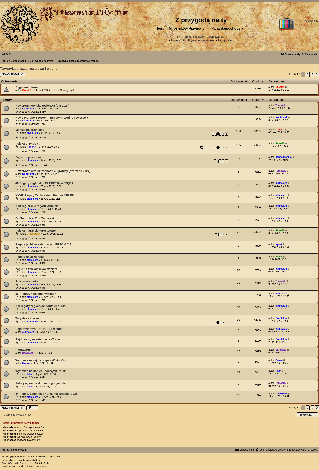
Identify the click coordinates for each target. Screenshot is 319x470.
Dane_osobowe (194, 36)
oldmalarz (32, 160)
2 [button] (307, 74)
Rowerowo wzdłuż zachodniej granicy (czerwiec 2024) (52, 171)
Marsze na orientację (29, 129)
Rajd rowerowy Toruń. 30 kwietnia (39, 329)
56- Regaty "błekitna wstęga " (35, 293)
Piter (29, 374)
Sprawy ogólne (68, 90)
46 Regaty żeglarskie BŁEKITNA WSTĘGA (44, 183)
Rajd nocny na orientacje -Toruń (37, 339)
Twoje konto (178, 40)
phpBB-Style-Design (41, 463)
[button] (317, 74)
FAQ (180, 36)
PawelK (279, 143)
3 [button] (312, 74)
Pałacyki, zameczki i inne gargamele (40, 383)
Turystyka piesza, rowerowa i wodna (28, 68)
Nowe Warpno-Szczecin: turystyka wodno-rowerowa (51, 117)
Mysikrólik (33, 133)
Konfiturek (28, 108)
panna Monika (283, 157)
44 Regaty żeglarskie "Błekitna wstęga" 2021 (46, 393)
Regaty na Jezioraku (29, 256)
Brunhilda (32, 321)
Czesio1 (27, 90)
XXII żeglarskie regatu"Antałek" (37, 206)
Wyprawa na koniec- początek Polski (40, 371)
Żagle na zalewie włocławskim (36, 269)
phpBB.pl (36, 460)
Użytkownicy (216, 36)
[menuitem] (202, 40)
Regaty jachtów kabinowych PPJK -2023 (43, 244)
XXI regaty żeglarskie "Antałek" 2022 (40, 306)
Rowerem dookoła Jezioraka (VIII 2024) (42, 105)
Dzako (26, 363)
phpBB (26, 456)
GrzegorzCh (34, 233)
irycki (278, 244)
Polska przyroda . (27, 143)
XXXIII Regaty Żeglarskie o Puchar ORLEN (44, 195)
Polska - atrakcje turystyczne (35, 230)
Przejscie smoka (26, 281)
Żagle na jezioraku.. (28, 157)
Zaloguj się (225, 40)
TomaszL (280, 105)
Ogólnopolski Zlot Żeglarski (34, 218)
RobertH (31, 146)
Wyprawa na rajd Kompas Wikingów (40, 360)
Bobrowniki (23, 350)
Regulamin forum (27, 87)
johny (278, 256)
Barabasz (27, 353)
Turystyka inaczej (27, 318)
